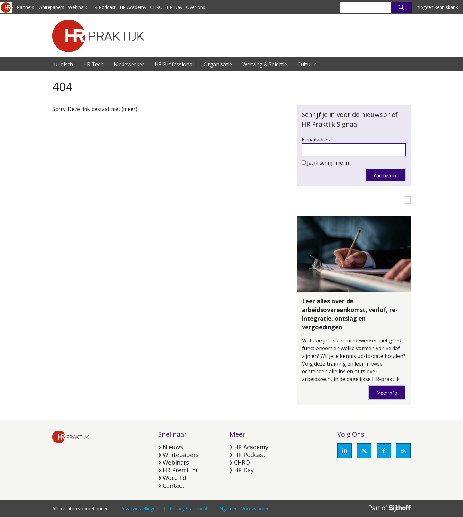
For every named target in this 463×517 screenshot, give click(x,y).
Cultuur (306, 64)
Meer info (387, 392)
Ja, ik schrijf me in (328, 162)
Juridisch (62, 64)
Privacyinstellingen (139, 508)
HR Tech (93, 64)
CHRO (156, 7)
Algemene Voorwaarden (244, 508)
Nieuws (173, 447)
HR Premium (180, 470)
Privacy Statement (189, 508)
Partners (25, 7)
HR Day (174, 7)
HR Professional (174, 64)
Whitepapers (51, 7)
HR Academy (133, 7)
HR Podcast (103, 7)
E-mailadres (316, 139)
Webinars (77, 7)
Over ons (195, 7)
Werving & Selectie (264, 64)
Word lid (174, 478)
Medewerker (129, 64)
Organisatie (218, 64)
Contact (174, 485)
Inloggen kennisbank (436, 7)
